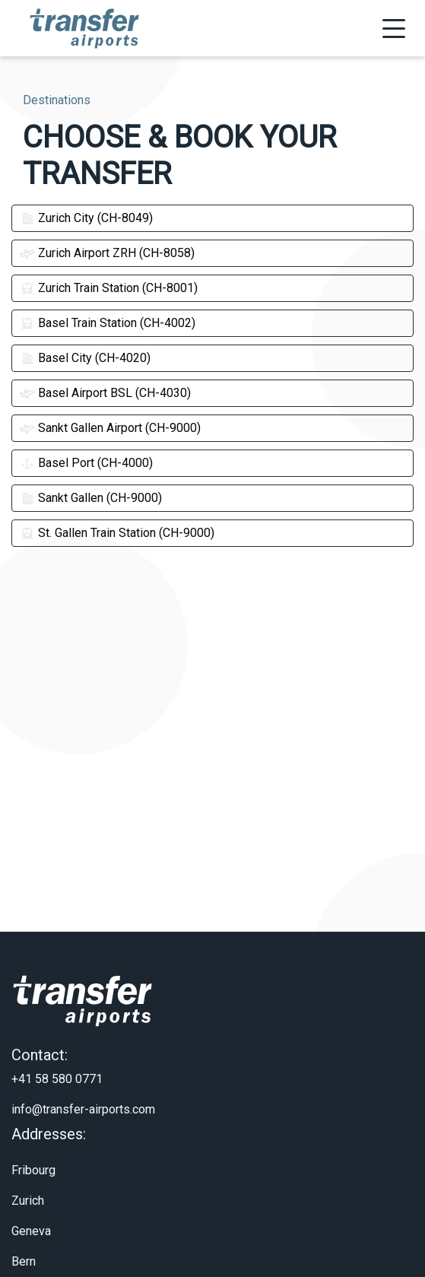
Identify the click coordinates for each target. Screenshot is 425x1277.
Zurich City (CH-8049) (86, 218)
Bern (23, 1238)
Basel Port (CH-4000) (86, 463)
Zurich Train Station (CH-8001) (109, 288)
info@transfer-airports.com (83, 1086)
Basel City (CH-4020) (85, 358)
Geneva (31, 1208)
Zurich (27, 1178)
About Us (35, 1269)
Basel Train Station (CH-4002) (107, 323)
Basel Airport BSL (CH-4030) (105, 393)
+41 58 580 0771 (57, 1056)
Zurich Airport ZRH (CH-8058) (107, 253)
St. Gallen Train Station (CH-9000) (117, 533)
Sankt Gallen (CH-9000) (91, 498)
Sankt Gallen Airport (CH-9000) (110, 428)
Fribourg (33, 1147)
